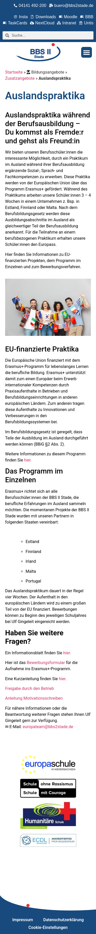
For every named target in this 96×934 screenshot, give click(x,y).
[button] (86, 52)
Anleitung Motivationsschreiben (34, 698)
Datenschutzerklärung (63, 919)
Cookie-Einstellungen (48, 927)
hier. (28, 460)
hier (66, 652)
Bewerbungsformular (46, 662)
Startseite (14, 72)
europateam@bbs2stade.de (48, 726)
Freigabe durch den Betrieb (29, 688)
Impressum (22, 919)
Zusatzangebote (20, 78)
